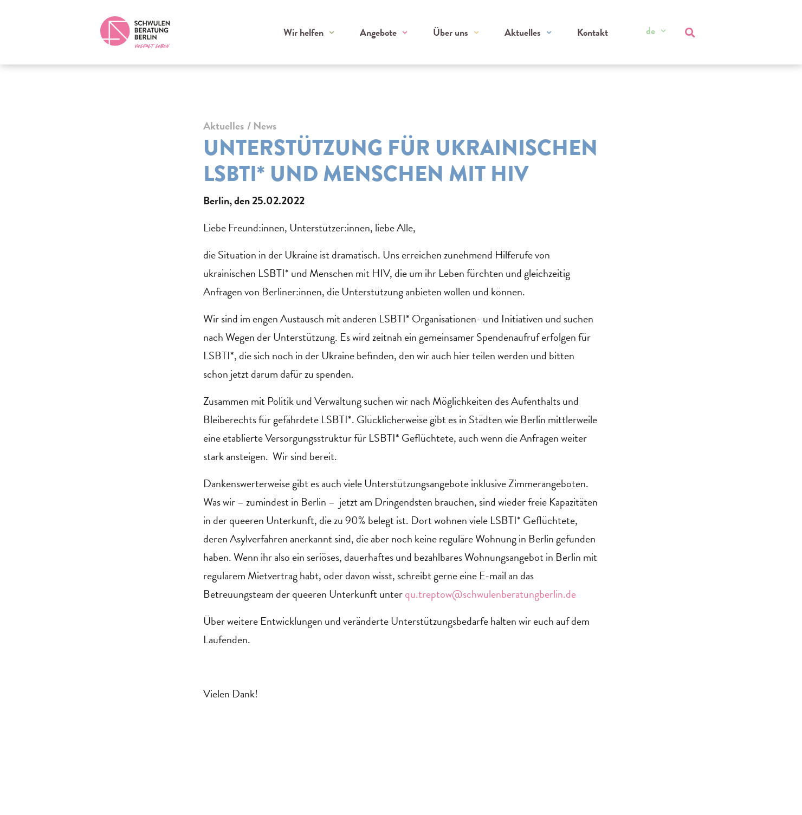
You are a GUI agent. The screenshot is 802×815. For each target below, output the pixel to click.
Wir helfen (306, 32)
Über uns (451, 32)
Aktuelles (523, 32)
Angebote (379, 32)
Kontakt (592, 32)
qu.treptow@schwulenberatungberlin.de (490, 594)
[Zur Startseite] (136, 32)
